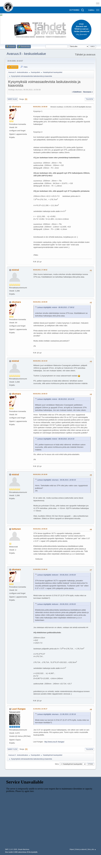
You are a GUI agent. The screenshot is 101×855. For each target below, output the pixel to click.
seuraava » (88, 92)
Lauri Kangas (18, 709)
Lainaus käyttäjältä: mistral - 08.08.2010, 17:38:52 (55, 307)
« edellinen (77, 92)
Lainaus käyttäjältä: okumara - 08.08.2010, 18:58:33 (56, 480)
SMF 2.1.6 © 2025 (11, 849)
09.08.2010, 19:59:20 (40, 529)
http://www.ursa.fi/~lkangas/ (54, 742)
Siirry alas (12, 99)
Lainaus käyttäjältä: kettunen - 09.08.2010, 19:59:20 (56, 575)
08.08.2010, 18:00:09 (40, 302)
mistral (15, 270)
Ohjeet (71, 849)
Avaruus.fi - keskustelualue (26, 54)
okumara (16, 106)
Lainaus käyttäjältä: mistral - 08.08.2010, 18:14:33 (55, 399)
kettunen (16, 529)
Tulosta (89, 99)
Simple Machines (23, 849)
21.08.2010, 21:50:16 (40, 569)
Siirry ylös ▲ (92, 849)
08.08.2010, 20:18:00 (40, 474)
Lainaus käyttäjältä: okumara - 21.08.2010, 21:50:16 (56, 714)
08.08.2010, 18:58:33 (40, 393)
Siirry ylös (12, 749)
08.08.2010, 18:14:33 (40, 361)
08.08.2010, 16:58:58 (40, 106)
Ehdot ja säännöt (80, 849)
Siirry (57, 764)
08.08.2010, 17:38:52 (40, 270)
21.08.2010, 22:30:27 (40, 709)
